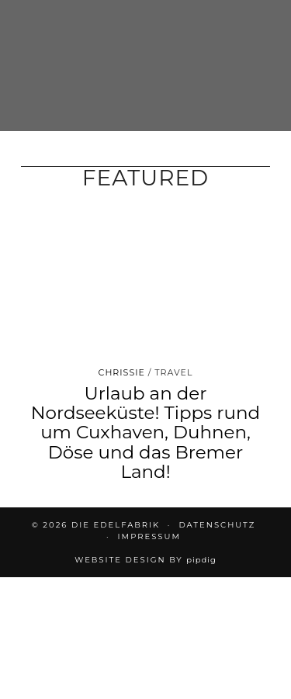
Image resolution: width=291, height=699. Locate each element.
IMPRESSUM (149, 536)
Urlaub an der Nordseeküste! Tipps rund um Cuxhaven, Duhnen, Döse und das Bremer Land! (145, 432)
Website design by (145, 560)
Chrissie (122, 372)
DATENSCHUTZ (216, 525)
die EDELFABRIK (115, 525)
